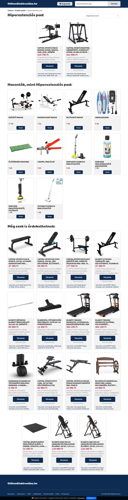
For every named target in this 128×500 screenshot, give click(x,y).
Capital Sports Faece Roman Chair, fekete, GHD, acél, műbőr (47, 50)
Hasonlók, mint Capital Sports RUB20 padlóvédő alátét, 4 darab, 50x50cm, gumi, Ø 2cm (34, 470)
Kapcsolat (11, 494)
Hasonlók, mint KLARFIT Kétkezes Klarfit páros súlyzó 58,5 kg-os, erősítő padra (19, 348)
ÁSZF (29, 494)
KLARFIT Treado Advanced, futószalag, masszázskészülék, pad (77, 322)
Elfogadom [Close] (91, 498)
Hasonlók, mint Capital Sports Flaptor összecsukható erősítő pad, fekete (78, 409)
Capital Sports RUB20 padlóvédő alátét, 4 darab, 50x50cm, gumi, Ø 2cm (35, 445)
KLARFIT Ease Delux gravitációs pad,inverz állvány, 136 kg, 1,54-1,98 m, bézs (92, 445)
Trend (57, 494)
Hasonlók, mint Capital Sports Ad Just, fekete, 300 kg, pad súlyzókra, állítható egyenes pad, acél (48, 287)
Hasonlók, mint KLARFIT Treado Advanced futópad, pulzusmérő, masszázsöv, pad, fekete (106, 348)
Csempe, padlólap (46, 161)
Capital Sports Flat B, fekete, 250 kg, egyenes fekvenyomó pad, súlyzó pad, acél (20, 262)
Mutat (21, 128)
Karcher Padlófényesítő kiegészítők (103, 163)
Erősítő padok (16, 117)
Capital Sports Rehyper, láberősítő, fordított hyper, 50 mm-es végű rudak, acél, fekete (78, 51)
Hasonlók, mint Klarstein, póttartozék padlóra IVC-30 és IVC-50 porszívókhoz (49, 348)
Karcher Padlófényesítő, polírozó (17, 208)
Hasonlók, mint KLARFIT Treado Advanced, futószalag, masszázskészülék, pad (77, 348)
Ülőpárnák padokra (19, 161)
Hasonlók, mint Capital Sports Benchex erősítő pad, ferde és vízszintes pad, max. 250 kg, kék (77, 287)
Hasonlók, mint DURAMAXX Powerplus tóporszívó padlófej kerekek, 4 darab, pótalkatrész (19, 409)
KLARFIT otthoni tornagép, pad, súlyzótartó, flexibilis (106, 261)
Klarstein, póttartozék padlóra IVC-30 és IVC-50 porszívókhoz (49, 322)
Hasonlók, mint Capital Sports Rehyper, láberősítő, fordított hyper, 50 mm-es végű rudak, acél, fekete (78, 75)
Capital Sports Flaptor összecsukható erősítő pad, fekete (78, 383)
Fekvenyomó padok (47, 117)
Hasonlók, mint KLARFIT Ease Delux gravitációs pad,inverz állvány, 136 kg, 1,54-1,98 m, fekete (63, 470)
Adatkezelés (37, 494)
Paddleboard (102, 117)
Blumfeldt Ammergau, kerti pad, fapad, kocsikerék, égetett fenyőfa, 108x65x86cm (106, 384)
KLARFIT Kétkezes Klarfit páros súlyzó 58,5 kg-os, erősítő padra (19, 323)
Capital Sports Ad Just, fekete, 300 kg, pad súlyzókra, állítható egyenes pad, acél (48, 262)
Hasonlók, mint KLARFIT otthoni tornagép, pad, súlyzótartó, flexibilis (107, 286)
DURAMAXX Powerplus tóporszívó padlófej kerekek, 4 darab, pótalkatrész (19, 384)
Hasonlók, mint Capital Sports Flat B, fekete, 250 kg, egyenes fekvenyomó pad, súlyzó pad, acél (20, 287)
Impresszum (21, 494)
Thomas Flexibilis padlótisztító (46, 207)
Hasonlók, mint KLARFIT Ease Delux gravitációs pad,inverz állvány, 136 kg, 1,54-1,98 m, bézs (92, 470)
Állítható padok (74, 117)
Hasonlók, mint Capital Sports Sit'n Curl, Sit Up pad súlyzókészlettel (49, 408)
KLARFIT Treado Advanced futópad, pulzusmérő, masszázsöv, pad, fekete (107, 323)
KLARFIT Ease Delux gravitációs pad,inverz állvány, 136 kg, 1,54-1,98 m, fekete (63, 445)
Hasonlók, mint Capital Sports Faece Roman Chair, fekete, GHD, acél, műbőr (49, 75)
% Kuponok (65, 494)
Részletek (50, 66)
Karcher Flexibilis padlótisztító (75, 162)
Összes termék (48, 494)
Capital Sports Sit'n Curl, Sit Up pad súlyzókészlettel (47, 383)
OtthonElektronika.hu (22, 3)
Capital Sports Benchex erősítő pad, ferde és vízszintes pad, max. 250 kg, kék (78, 262)
